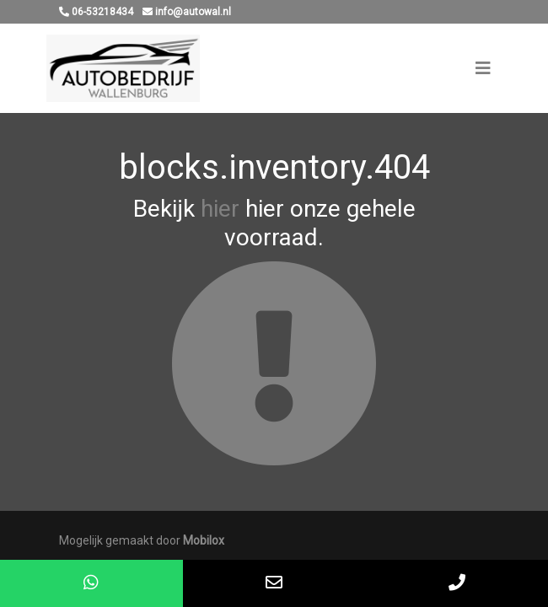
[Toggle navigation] (483, 68)
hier (220, 209)
